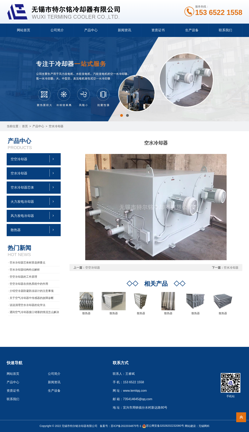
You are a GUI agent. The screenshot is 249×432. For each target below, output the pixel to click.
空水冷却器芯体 (34, 187)
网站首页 (23, 30)
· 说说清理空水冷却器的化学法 (26, 305)
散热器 (34, 229)
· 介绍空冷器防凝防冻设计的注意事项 (31, 290)
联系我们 (225, 30)
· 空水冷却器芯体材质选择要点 (26, 262)
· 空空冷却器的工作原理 (22, 276)
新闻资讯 (124, 30)
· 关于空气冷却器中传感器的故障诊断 (31, 297)
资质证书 (158, 30)
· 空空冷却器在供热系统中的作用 (28, 283)
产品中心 (91, 30)
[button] (121, 115)
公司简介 (57, 30)
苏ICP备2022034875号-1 (126, 425)
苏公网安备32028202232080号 (163, 425)
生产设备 (192, 30)
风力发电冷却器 (34, 215)
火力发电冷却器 (34, 201)
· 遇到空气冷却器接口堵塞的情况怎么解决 (33, 312)
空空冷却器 (34, 158)
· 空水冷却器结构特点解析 (24, 269)
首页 (25, 126)
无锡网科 (204, 425)
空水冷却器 (56, 126)
